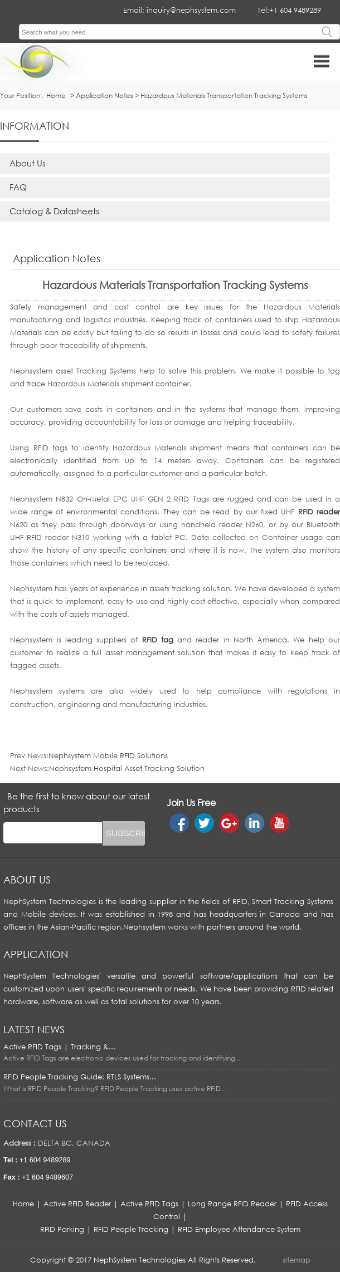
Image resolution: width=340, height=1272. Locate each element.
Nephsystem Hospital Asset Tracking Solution (127, 768)
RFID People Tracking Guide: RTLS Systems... (79, 1076)
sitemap (296, 1259)
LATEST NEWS (34, 1029)
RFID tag (157, 639)
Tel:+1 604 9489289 (289, 10)
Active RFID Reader (77, 1203)
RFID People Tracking (131, 1229)
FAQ (18, 187)
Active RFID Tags (149, 1203)
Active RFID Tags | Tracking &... (59, 1046)
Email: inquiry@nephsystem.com (179, 10)
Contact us (35, 1123)
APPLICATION (35, 954)
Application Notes (104, 95)
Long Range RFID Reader (232, 1203)
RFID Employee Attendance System (239, 1229)
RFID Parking (62, 1229)
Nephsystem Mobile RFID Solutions (108, 755)
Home (23, 1203)
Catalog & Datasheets (54, 211)
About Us (27, 163)
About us (27, 879)
